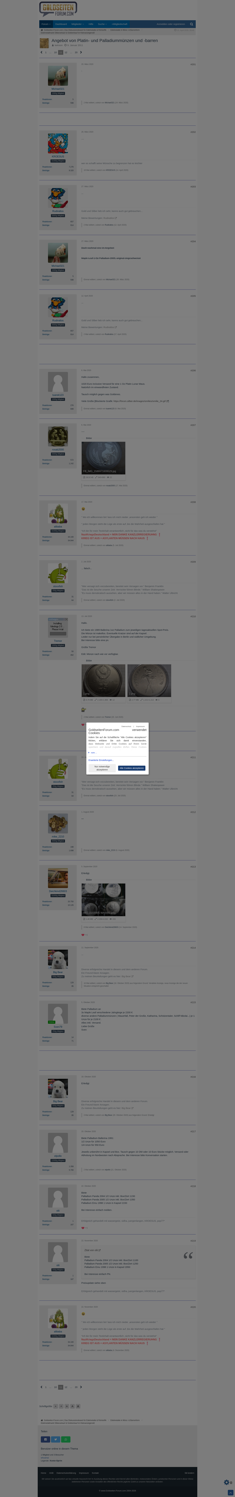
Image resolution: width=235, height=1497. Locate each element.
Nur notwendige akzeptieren (102, 768)
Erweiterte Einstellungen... (101, 760)
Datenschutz (126, 726)
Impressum (140, 726)
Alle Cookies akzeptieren (132, 768)
